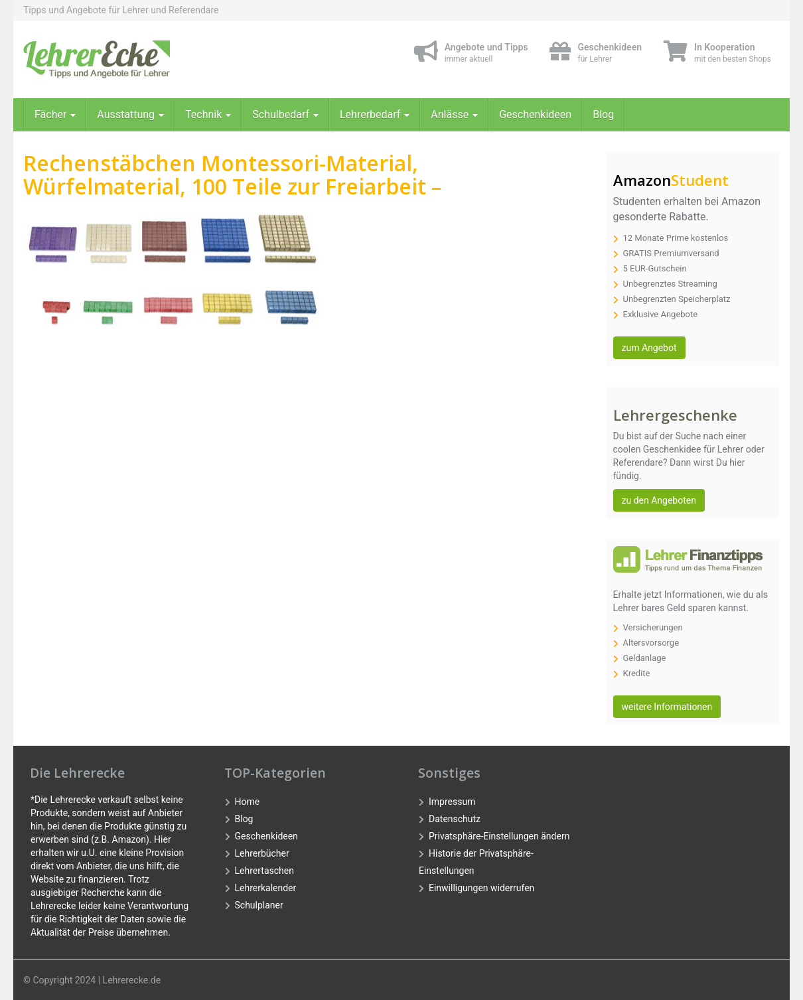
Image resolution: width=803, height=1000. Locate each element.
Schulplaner (259, 905)
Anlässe (454, 114)
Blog (603, 114)
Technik (208, 114)
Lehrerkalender (266, 888)
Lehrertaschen (264, 870)
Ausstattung (130, 114)
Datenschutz (454, 819)
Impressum (452, 801)
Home (247, 801)
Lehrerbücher (262, 853)
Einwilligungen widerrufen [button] (481, 888)
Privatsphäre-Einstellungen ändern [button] (499, 836)
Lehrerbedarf (374, 114)
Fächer (55, 114)
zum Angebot (649, 347)
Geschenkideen (535, 114)
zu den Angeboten (659, 500)
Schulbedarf (285, 114)
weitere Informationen (667, 706)
